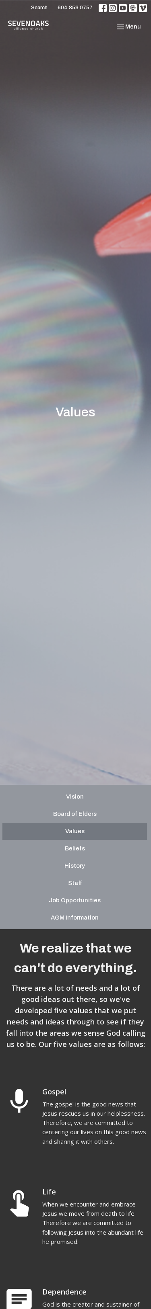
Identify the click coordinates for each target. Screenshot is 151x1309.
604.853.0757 (75, 7)
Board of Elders (75, 814)
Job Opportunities (75, 900)
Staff (75, 883)
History (74, 865)
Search (39, 7)
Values (75, 831)
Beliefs (75, 848)
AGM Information (75, 917)
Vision (75, 796)
